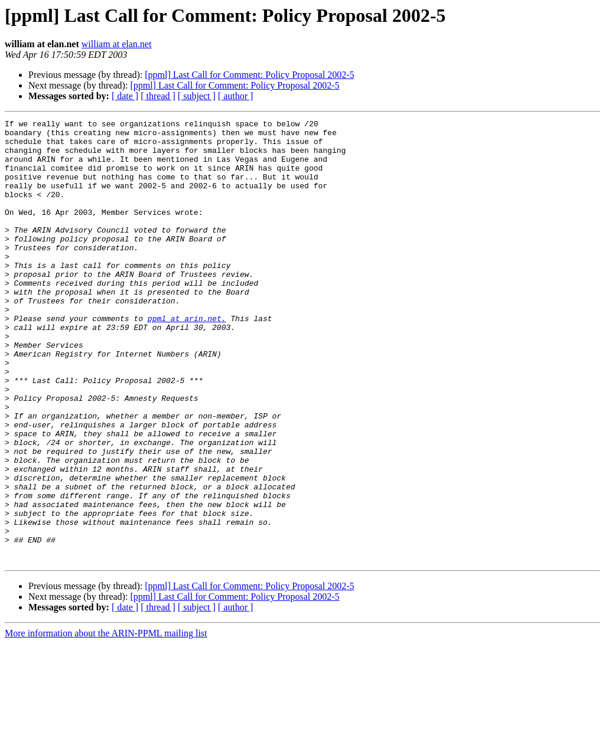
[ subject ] (197, 96)
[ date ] (125, 96)
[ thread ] (158, 96)
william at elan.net (117, 44)
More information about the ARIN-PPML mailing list (106, 722)
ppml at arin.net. (187, 359)
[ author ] (235, 96)
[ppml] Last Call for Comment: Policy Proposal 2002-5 (249, 75)
